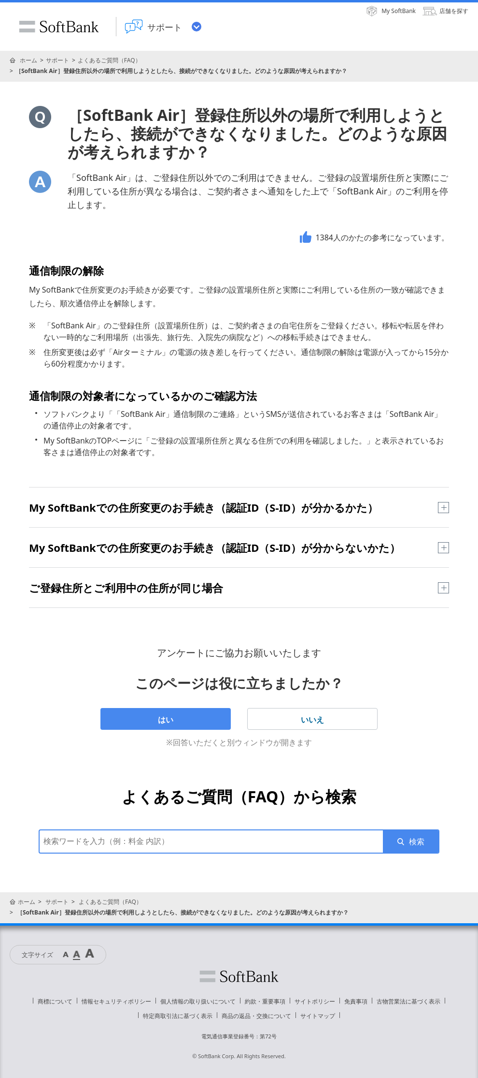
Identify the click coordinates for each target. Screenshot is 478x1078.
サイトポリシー (315, 1001)
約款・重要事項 (265, 1001)
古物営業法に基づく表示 (408, 1001)
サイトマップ (317, 1016)
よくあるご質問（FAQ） (109, 60)
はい (165, 719)
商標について (55, 1001)
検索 (416, 841)
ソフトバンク (239, 976)
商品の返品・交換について (256, 1016)
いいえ (312, 719)
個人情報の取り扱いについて (198, 1001)
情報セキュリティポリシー (116, 1001)
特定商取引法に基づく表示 (177, 1016)
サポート (57, 60)
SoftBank (59, 27)
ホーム (28, 60)
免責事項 (355, 1001)
